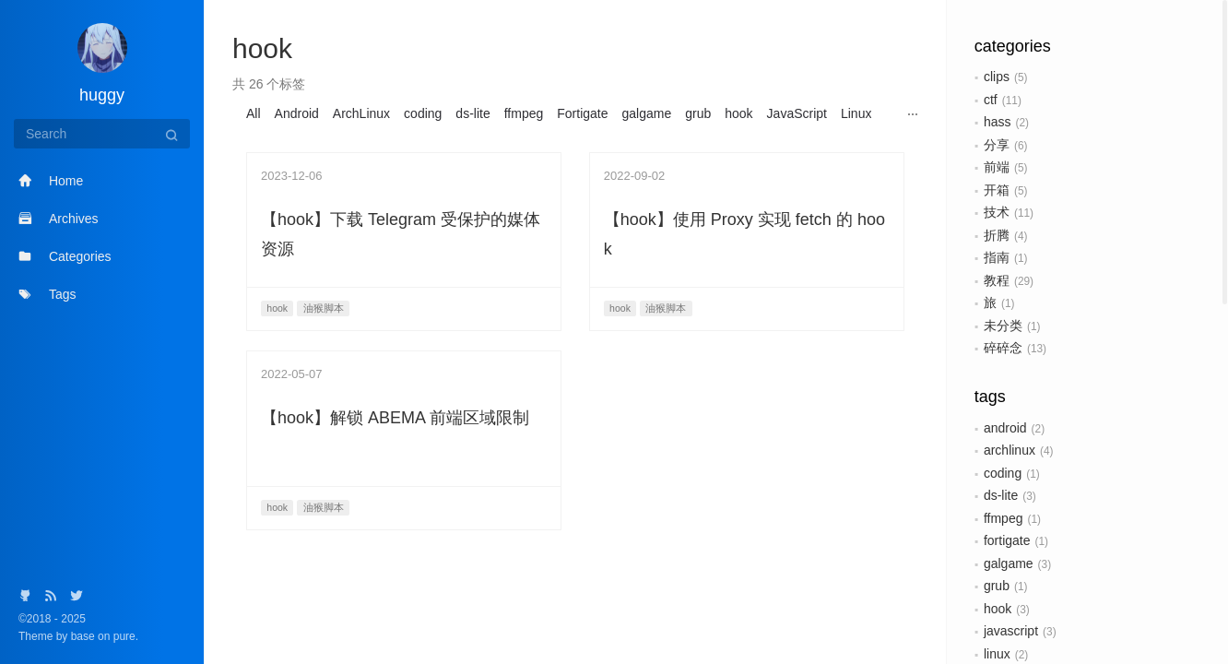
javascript (1011, 630)
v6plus (550, 133)
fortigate (1007, 540)
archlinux (1009, 450)
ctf (991, 99)
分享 (997, 144)
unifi (506, 133)
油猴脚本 (272, 154)
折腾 (997, 235)
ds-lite (1001, 495)
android (1005, 428)
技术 (997, 212)
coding (1002, 473)
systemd (456, 133)
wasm (600, 133)
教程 (997, 280)
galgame (1008, 563)
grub (997, 585)
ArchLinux (361, 113)
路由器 (370, 154)
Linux (856, 113)
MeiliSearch (279, 133)
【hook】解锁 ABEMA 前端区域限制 (395, 458)
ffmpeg (1003, 518)
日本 (872, 133)
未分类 (1003, 325)
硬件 (324, 154)
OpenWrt (353, 133)
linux (997, 653)
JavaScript (797, 113)
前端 (997, 167)
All (253, 113)
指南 (997, 257)
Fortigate (582, 113)
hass (997, 121)
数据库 (826, 133)
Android (297, 113)
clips (997, 76)
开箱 (997, 190)
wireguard (725, 133)
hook (997, 608)
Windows (657, 133)
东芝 (780, 133)
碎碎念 (1003, 347)
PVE (406, 133)
